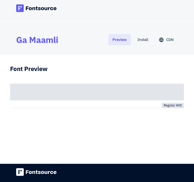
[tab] (119, 39)
